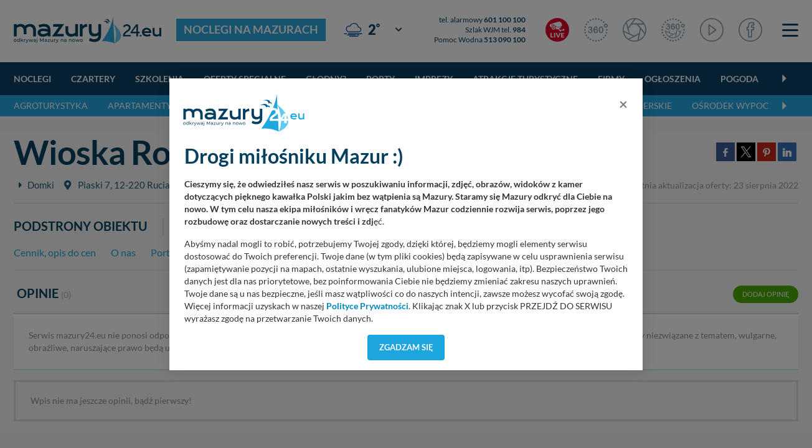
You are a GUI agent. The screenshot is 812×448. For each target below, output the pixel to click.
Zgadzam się (406, 347)
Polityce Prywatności (367, 306)
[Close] (623, 103)
